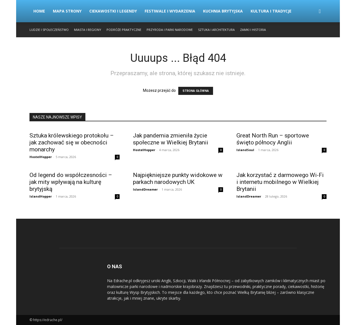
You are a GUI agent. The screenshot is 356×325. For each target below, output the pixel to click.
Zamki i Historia (253, 30)
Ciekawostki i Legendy (113, 11)
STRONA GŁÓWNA (195, 91)
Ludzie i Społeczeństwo (49, 30)
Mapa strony (67, 11)
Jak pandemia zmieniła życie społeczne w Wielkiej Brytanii (170, 139)
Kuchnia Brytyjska (223, 11)
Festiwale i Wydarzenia (170, 11)
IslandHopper (40, 196)
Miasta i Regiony (87, 30)
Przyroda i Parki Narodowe (170, 30)
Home (39, 11)
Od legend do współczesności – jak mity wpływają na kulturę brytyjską (70, 182)
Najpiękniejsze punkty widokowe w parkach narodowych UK (177, 178)
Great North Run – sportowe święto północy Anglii (272, 139)
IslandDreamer (145, 189)
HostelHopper (40, 157)
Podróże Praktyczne (124, 30)
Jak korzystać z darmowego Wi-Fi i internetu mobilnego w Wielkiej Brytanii (280, 182)
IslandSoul (245, 150)
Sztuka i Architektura (216, 30)
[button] (320, 11)
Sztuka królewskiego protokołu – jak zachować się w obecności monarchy (71, 142)
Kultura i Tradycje (271, 11)
